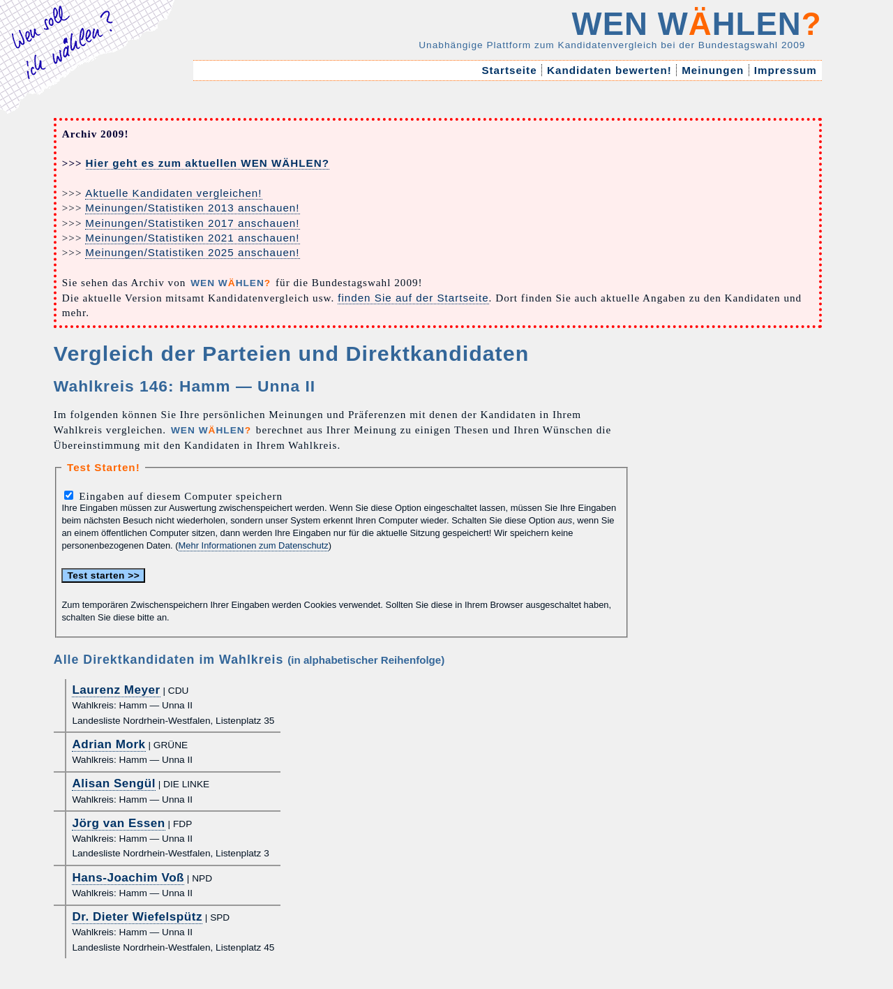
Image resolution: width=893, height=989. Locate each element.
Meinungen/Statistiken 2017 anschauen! (192, 223)
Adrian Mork (108, 744)
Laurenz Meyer (116, 690)
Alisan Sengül (114, 783)
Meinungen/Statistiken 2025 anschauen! (192, 252)
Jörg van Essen (118, 823)
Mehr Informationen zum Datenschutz (254, 545)
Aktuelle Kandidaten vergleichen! (173, 193)
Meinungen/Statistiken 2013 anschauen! (192, 208)
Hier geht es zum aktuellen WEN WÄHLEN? (207, 163)
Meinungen (713, 70)
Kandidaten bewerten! (609, 70)
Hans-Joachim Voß (128, 877)
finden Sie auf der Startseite (413, 298)
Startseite (509, 70)
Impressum (785, 70)
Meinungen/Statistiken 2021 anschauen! (192, 238)
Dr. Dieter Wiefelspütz (137, 916)
